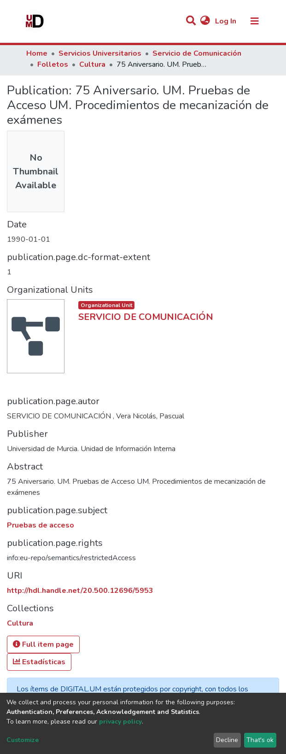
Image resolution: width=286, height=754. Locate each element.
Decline (227, 740)
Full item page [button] (43, 644)
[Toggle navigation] (255, 21)
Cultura (92, 64)
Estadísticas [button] (39, 662)
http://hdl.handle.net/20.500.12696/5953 (80, 591)
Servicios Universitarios (99, 53)
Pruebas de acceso (40, 525)
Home (36, 53)
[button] (205, 21)
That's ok (260, 740)
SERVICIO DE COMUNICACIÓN (145, 317)
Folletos (52, 64)
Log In (226, 21)
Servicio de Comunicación (196, 53)
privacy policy (120, 721)
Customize (22, 740)
